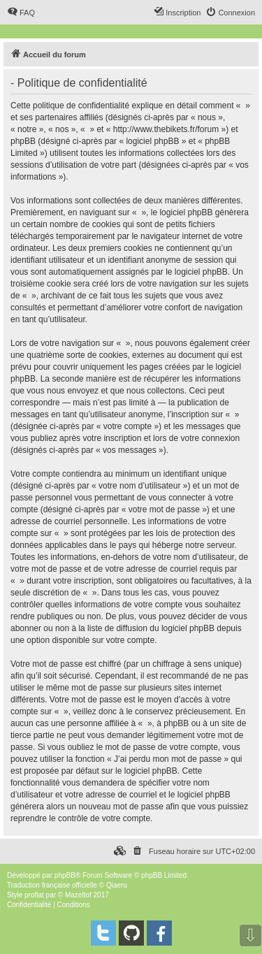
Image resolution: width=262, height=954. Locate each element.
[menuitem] (21, 12)
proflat (34, 895)
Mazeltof (78, 895)
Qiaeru (116, 885)
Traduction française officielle (52, 885)
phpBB (64, 875)
